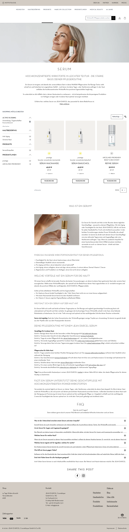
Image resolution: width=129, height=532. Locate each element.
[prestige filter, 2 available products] (17, 162)
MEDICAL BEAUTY (96, 21)
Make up (110, 488)
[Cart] (124, 13)
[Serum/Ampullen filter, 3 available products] (17, 151)
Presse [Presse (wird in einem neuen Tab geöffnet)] (124, 3)
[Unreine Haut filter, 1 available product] (17, 141)
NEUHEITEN (20, 21)
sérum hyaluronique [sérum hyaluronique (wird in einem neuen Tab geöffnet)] (70, 338)
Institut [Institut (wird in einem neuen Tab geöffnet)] (80, 372)
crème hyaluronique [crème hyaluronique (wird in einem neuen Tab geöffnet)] (93, 343)
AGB (4, 498)
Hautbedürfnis (34, 21)
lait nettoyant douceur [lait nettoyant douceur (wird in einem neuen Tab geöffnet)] (89, 333)
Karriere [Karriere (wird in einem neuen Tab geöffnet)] (115, 3)
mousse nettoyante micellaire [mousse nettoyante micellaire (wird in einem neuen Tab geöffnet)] (95, 353)
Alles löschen (6, 127)
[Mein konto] (119, 13)
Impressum (111, 528)
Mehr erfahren (64, 105)
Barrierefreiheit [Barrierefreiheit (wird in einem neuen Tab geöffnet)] (112, 506)
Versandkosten (7, 496)
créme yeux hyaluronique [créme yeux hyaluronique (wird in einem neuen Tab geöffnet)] (85, 341)
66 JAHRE (109, 21)
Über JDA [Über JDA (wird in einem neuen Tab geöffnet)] (96, 3)
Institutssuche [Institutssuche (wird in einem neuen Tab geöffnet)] (10, 3)
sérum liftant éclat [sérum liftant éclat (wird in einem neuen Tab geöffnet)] (67, 362)
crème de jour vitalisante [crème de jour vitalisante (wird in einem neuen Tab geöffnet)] (68, 367)
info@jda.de (55, 505)
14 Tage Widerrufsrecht (10, 493)
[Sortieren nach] (117, 118)
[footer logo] (122, 516)
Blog (108, 493)
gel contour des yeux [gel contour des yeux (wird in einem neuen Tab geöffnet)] (96, 365)
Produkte (47, 21)
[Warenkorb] (49, 183)
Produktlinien (81, 21)
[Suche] (113, 13)
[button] (17, 115)
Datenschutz (122, 528)
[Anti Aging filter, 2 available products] (17, 138)
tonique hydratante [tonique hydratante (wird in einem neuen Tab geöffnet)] (87, 336)
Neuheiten (97, 493)
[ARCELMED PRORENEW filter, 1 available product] (17, 165)
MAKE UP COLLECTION (63, 21)
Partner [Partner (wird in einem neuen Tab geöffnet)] (106, 3)
